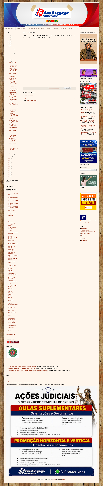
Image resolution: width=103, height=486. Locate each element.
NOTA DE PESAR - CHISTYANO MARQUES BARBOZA (13, 140)
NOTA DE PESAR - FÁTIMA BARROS (13, 131)
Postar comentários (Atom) (31, 100)
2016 (9, 166)
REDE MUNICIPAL (12, 312)
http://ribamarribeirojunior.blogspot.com (13, 198)
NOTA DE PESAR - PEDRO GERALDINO (13, 75)
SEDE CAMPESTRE (12, 325)
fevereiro (11, 154)
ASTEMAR (79, 28)
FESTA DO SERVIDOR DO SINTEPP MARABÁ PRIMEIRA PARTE (88, 111)
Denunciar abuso (10, 334)
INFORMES (10, 280)
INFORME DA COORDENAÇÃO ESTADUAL (11, 277)
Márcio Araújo (11, 289)
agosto (10, 55)
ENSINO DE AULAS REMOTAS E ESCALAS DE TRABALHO (13, 109)
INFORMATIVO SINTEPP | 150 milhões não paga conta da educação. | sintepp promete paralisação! (88, 127)
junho (10, 57)
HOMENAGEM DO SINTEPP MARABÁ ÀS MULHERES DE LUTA (88, 116)
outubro (11, 51)
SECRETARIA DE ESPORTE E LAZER (12, 323)
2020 (9, 158)
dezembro (11, 46)
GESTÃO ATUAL (21, 28)
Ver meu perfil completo (85, 222)
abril (10, 61)
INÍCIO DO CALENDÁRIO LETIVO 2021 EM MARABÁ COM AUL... (13, 116)
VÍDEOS (9, 330)
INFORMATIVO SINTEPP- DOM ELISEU (13, 274)
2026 (9, 35)
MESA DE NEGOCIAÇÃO (11, 292)
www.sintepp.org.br (12, 213)
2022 (9, 43)
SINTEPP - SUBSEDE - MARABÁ (89, 221)
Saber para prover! (11, 210)
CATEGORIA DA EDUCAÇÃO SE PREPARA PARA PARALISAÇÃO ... (13, 70)
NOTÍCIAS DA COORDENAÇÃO (36, 28)
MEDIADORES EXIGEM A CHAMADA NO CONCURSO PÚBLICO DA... (13, 84)
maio (10, 59)
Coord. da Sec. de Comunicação (11, 253)
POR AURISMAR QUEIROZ (11, 302)
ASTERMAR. (10, 230)
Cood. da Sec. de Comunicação (11, 250)
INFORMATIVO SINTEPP (12, 79)
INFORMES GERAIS (52, 28)
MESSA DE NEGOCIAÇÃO (11, 295)
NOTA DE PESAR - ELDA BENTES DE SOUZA (13, 121)
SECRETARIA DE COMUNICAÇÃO (11, 320)
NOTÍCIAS (63, 28)
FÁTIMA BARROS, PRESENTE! (13, 128)
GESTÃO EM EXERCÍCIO (10, 271)
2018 (9, 162)
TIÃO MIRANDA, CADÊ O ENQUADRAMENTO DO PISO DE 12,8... (13, 99)
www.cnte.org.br (11, 212)
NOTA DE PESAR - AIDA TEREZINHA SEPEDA (13, 148)
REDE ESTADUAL (12, 310)
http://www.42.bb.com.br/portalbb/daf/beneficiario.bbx (13, 207)
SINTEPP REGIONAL (12, 329)
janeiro (10, 156)
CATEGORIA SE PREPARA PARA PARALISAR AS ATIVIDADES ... (13, 64)
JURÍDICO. (10, 288)
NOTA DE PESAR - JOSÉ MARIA (13, 144)
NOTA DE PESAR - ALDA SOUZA (13, 125)
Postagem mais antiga (71, 98)
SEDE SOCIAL (11, 327)
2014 (9, 170)
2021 (9, 45)
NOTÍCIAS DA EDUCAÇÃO (11, 300)
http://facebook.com (12, 195)
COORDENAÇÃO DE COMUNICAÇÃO (12, 259)
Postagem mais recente (27, 98)
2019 (9, 160)
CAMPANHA (10, 242)
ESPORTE (71, 28)
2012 (9, 174)
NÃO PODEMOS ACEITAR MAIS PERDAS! (13, 93)
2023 (9, 41)
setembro (11, 53)
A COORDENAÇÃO (12, 223)
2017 (9, 164)
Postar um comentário (29, 95)
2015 (9, 168)
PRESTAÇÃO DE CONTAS (11, 308)
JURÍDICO (10, 283)
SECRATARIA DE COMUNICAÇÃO (11, 317)
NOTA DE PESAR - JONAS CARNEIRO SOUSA (14, 105)
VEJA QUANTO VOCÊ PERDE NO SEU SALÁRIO (13, 89)
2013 (9, 172)
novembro (11, 48)
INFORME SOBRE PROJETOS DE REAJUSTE (18, 371)
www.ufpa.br (10, 215)
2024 (9, 39)
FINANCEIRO (84, 240)
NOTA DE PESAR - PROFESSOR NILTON (13, 135)
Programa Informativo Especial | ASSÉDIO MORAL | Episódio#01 (88, 121)
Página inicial (49, 98)
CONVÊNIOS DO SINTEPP (11, 247)
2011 (9, 176)
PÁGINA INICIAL (9, 28)
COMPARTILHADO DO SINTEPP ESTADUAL (13, 244)
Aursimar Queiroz (11, 240)
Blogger (63, 479)
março (10, 152)
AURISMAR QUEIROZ (13, 232)
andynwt (54, 479)
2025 (9, 37)
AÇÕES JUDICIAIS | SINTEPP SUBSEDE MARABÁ (20, 382)
